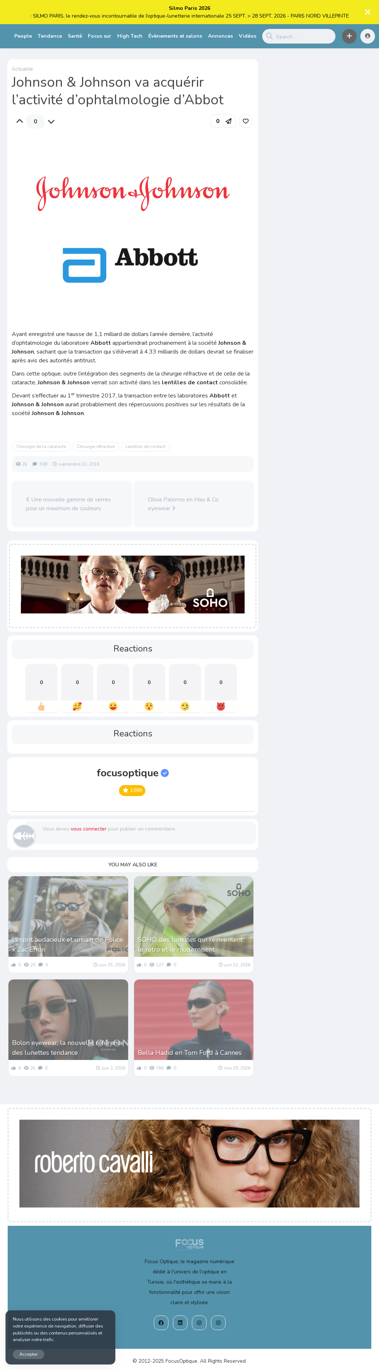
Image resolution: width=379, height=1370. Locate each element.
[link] (245, 121)
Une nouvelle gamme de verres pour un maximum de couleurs (68, 504)
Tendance (50, 36)
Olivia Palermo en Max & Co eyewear (183, 504)
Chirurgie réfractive (96, 446)
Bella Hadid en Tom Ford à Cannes (190, 1052)
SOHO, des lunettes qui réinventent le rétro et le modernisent (190, 944)
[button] (349, 36)
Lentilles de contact (146, 446)
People (23, 36)
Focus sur (99, 36)
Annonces (220, 36)
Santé (75, 36)
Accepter (28, 1354)
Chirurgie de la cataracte (41, 446)
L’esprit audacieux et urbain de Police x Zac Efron (67, 944)
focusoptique (133, 773)
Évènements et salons (175, 36)
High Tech (129, 36)
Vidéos (247, 36)
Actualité (22, 69)
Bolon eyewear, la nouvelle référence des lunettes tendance (68, 1047)
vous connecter (89, 828)
